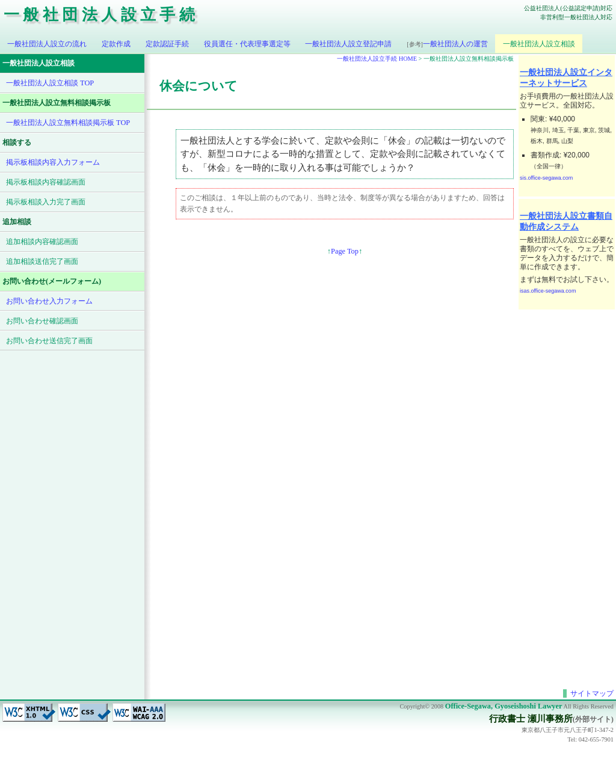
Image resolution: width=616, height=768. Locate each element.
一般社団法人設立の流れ (47, 44)
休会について (198, 86)
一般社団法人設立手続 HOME (377, 58)
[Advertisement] (567, 492)
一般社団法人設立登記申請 (348, 44)
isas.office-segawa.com (548, 291)
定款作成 (116, 44)
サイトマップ (592, 693)
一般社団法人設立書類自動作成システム (566, 221)
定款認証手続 (167, 44)
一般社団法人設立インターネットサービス (566, 77)
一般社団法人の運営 (447, 44)
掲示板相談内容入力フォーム (53, 162)
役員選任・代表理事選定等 (247, 44)
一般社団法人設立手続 (101, 14)
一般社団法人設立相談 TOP (50, 83)
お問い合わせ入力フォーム (49, 301)
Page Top (345, 251)
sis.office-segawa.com (546, 178)
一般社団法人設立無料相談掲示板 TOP (68, 122)
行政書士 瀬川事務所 (531, 719)
